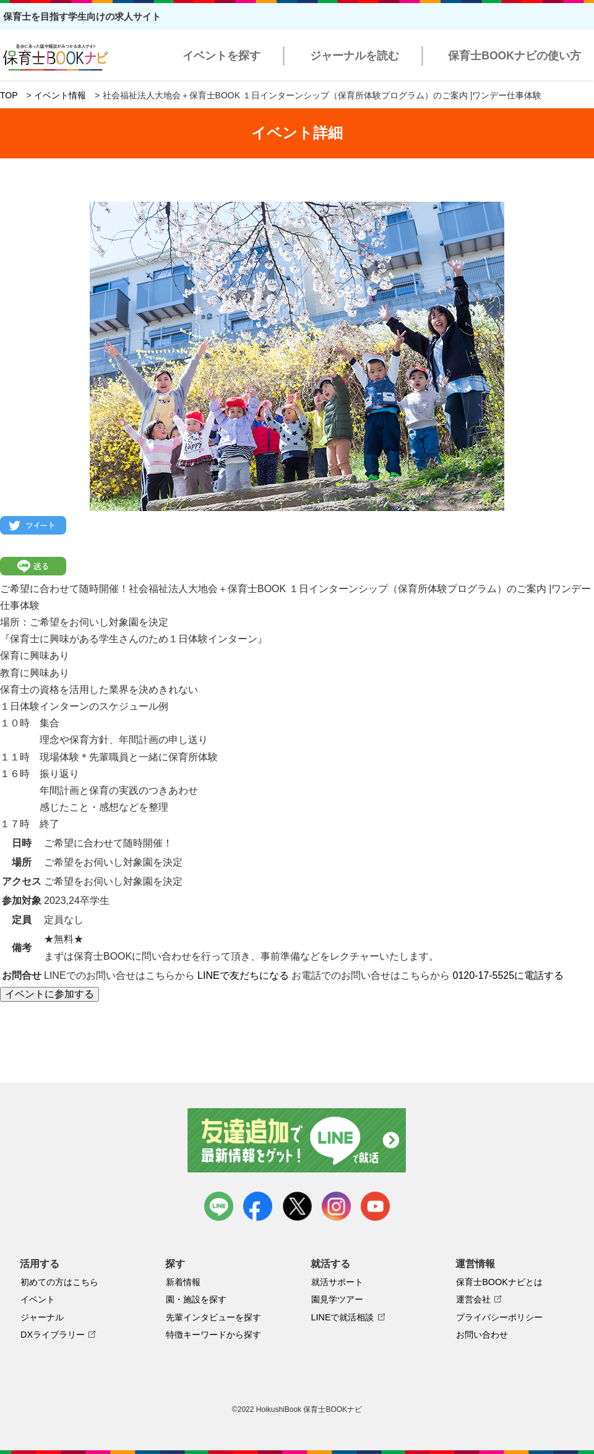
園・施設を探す (196, 1299)
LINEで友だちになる (243, 975)
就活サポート (337, 1282)
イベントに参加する (49, 994)
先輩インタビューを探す (213, 1317)
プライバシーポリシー (499, 1317)
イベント (37, 1299)
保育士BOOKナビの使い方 (514, 55)
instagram (336, 1206)
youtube (375, 1206)
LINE (218, 1206)
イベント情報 (60, 95)
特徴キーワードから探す (213, 1335)
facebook (257, 1206)
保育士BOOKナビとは (499, 1282)
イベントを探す (221, 55)
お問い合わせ (482, 1335)
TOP (9, 95)
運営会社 (473, 1299)
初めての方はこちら (59, 1282)
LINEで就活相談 (342, 1317)
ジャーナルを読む (354, 55)
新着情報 (183, 1282)
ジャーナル (42, 1317)
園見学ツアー (337, 1299)
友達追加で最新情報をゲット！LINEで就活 (297, 1140)
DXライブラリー (52, 1335)
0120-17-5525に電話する (508, 975)
